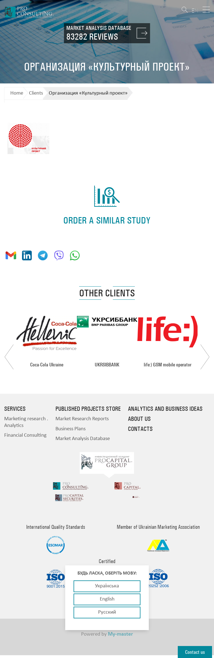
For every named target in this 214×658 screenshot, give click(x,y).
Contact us (195, 652)
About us (139, 418)
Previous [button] (9, 356)
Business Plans (70, 429)
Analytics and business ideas (165, 408)
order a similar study (106, 220)
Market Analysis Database (82, 438)
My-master (120, 636)
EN (194, 10)
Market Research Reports (82, 419)
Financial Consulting (25, 435)
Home (16, 93)
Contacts (140, 429)
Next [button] (205, 356)
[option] (46, 341)
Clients (36, 93)
